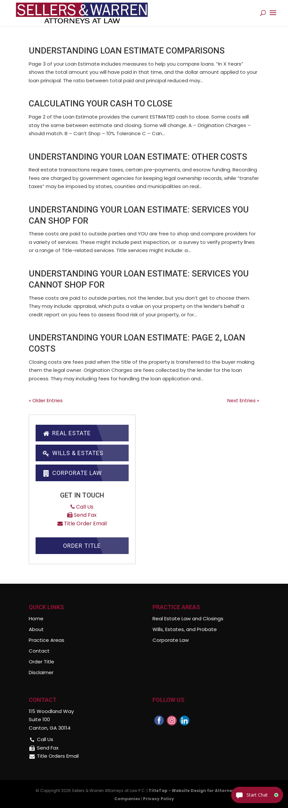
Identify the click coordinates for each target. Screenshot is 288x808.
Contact (39, 650)
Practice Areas (46, 640)
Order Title (82, 545)
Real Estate (66, 433)
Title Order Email (82, 523)
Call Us (82, 507)
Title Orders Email (58, 756)
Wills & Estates (72, 453)
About (36, 629)
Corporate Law (72, 472)
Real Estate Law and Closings (187, 618)
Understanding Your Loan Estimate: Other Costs (138, 157)
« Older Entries (46, 400)
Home (36, 618)
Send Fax (82, 515)
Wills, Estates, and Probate (184, 629)
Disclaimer (41, 672)
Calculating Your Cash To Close (100, 103)
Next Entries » (243, 400)
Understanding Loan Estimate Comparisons (127, 50)
